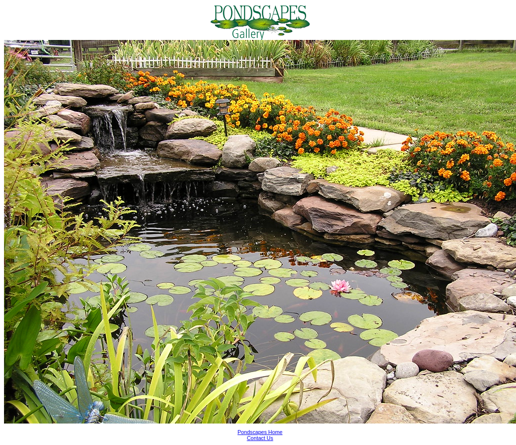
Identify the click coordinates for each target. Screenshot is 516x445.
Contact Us (260, 438)
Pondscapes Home (260, 432)
